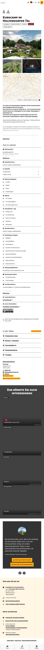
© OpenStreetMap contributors (30, 100)
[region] (22, 88)
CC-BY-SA (39, 57)
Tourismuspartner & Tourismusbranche (16, 627)
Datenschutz (10, 640)
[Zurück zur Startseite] (3, 2)
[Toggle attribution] (39, 100)
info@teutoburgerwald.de (13, 601)
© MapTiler (19, 100)
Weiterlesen (6, 139)
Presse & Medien (10, 626)
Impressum (18, 640)
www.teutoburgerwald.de (12, 634)
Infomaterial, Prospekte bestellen (15, 617)
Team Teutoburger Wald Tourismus (15, 604)
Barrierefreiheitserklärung (29, 640)
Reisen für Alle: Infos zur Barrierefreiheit (17, 621)
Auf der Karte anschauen (36, 331)
